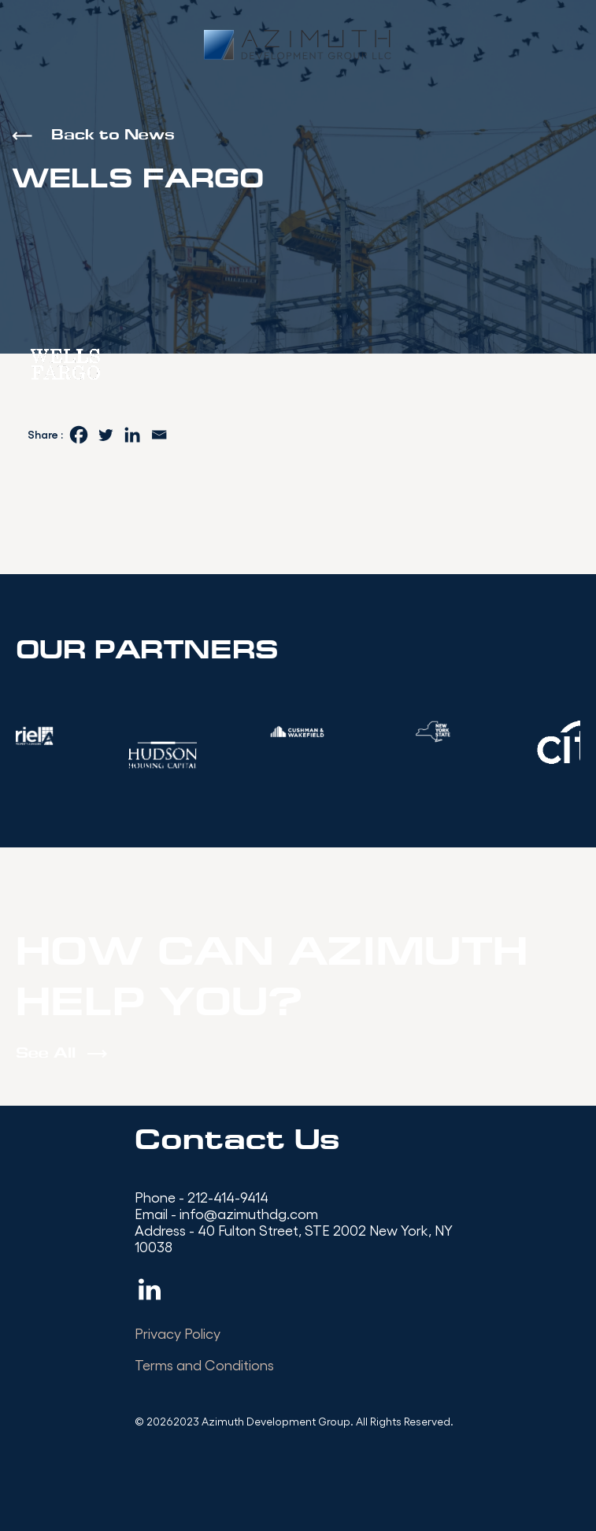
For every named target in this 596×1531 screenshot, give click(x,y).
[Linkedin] (132, 435)
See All (46, 1054)
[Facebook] (79, 435)
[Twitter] (105, 435)
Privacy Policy (177, 1333)
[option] (298, 731)
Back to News (113, 136)
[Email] (159, 435)
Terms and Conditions (204, 1364)
